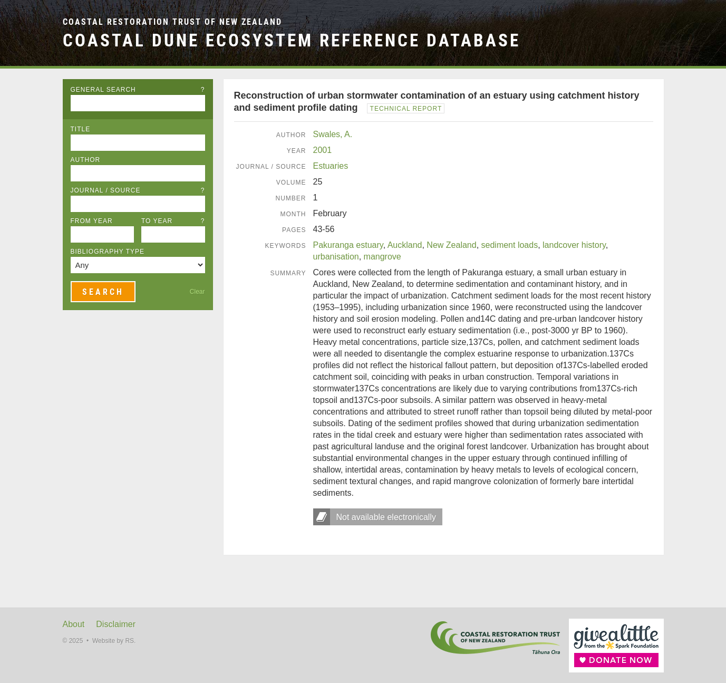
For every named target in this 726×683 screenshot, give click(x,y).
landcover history (574, 245)
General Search (138, 89)
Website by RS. (113, 640)
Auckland (405, 245)
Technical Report (406, 108)
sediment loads (509, 245)
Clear (197, 291)
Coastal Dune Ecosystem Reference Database (291, 40)
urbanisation (336, 256)
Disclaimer (115, 624)
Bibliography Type (108, 251)
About (74, 624)
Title (81, 129)
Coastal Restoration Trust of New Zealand (172, 22)
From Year (92, 221)
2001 (322, 150)
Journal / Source (138, 190)
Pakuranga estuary (348, 245)
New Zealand (451, 245)
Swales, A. (333, 134)
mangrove (382, 256)
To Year (173, 221)
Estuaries (331, 165)
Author (86, 159)
